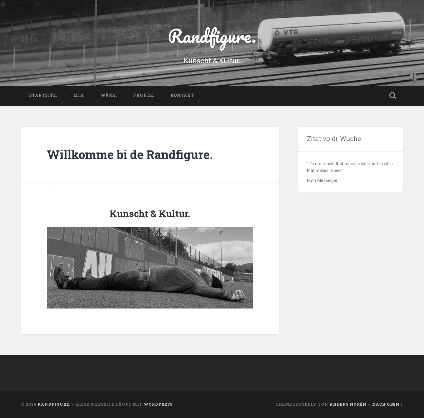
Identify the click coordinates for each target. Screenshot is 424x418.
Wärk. (109, 95)
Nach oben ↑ (387, 404)
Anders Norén (348, 404)
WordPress (158, 404)
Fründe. (144, 95)
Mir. (79, 95)
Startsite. (43, 95)
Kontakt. (182, 95)
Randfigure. (212, 36)
